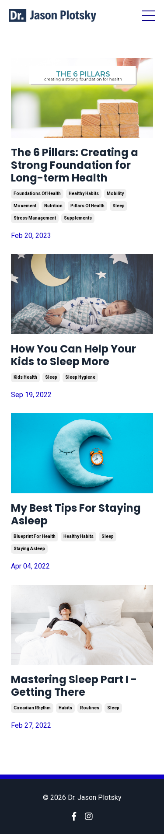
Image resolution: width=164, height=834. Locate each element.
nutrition (53, 205)
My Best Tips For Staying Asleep (76, 514)
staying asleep (29, 548)
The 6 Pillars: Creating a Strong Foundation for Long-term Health (74, 165)
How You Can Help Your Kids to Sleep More (73, 355)
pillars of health (87, 205)
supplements (78, 218)
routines (89, 707)
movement (25, 205)
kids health (25, 377)
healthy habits (84, 193)
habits (65, 707)
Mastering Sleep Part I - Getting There (74, 686)
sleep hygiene (80, 377)
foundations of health (37, 193)
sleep (118, 205)
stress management (35, 218)
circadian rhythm (32, 707)
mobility (115, 193)
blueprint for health (35, 536)
